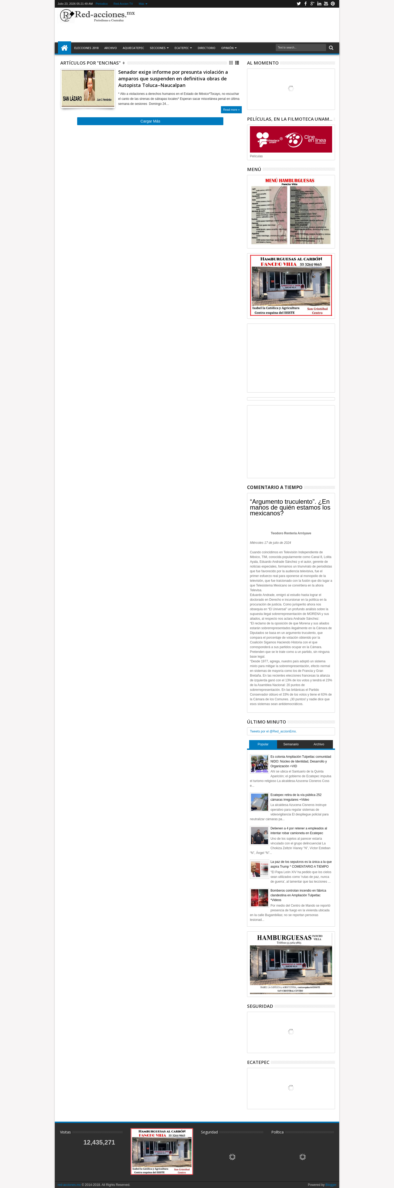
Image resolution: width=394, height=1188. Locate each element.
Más (141, 3)
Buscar (330, 48)
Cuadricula (231, 63)
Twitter (298, 4)
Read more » (231, 109)
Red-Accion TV (123, 3)
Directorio (206, 48)
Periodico (102, 3)
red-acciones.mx (69, 1185)
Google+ (312, 4)
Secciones (158, 48)
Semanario (291, 744)
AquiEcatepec (133, 48)
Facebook (305, 4)
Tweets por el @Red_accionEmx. (273, 731)
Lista (237, 63)
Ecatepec (182, 48)
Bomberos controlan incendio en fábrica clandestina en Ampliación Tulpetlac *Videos (298, 895)
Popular (263, 744)
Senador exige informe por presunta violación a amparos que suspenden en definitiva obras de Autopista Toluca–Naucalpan (173, 78)
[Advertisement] (237, 25)
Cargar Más (150, 121)
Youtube (326, 4)
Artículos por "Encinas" (90, 63)
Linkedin (319, 4)
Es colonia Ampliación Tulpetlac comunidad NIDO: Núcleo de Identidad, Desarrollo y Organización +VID (300, 761)
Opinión (227, 48)
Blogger (331, 1185)
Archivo (110, 48)
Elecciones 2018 (86, 48)
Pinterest (332, 4)
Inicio (64, 48)
